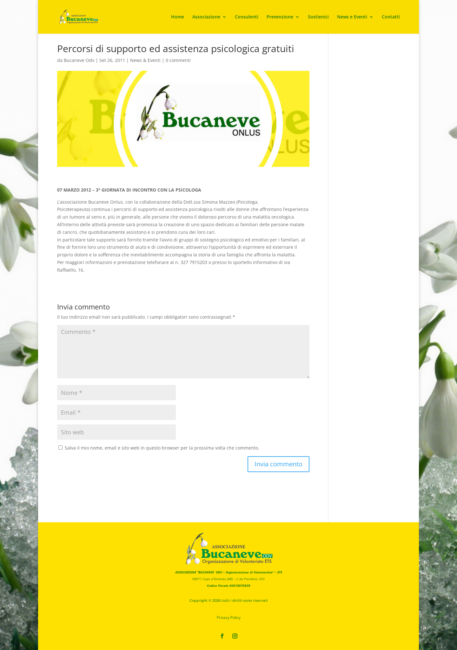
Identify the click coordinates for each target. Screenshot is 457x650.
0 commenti (178, 60)
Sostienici (318, 17)
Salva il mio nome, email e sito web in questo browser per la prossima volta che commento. (162, 448)
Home (177, 17)
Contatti (391, 17)
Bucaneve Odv (79, 60)
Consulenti (246, 17)
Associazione (206, 17)
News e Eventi (352, 17)
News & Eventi (145, 60)
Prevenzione (280, 17)
